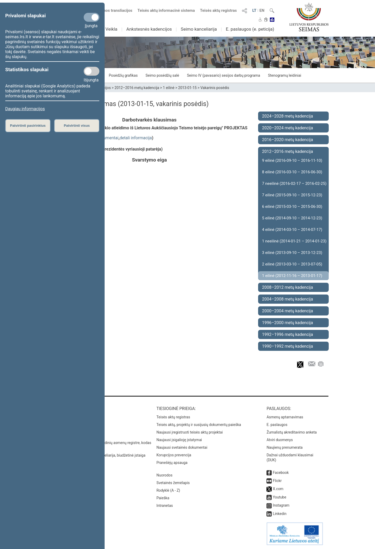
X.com (278, 489)
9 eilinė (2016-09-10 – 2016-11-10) (292, 160)
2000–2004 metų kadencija (287, 310)
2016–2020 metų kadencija (287, 139)
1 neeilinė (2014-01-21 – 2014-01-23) (294, 241)
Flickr (277, 481)
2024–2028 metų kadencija (287, 116)
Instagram (281, 505)
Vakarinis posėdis (214, 88)
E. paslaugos (276, 425)
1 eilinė (168, 88)
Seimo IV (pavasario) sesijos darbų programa (223, 75)
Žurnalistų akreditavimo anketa (291, 432)
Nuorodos (164, 475)
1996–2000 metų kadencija (287, 322)
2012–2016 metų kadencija (137, 88)
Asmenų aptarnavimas (284, 417)
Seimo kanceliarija (199, 29)
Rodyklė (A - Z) (168, 490)
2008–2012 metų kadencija (287, 287)
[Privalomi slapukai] (91, 17)
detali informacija (136, 137)
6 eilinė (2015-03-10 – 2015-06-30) (292, 206)
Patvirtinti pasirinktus (28, 125)
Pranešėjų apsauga (172, 463)
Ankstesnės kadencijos (149, 29)
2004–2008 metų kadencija (287, 299)
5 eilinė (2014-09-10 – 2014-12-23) (292, 218)
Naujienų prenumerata (284, 447)
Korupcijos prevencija (173, 455)
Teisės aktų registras (218, 10)
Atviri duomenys (279, 440)
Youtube (279, 497)
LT (254, 10)
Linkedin (279, 514)
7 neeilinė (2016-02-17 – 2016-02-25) (294, 183)
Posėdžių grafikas (123, 75)
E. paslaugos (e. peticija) (250, 29)
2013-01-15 (187, 88)
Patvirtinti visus (77, 125)
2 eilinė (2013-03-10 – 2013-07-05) (292, 264)
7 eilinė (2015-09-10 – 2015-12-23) (292, 195)
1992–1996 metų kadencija (287, 334)
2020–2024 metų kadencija (287, 127)
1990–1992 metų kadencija (287, 346)
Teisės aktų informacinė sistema (166, 10)
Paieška (162, 498)
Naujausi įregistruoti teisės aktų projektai (189, 432)
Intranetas (164, 505)
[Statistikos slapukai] (91, 71)
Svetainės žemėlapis (173, 483)
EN (261, 10)
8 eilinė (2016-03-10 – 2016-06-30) (292, 172)
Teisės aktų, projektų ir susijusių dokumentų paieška (198, 425)
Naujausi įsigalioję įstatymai (179, 440)
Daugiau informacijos (25, 108)
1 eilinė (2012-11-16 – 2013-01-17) (292, 275)
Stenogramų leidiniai (284, 75)
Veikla (111, 29)
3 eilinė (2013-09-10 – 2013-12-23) (292, 252)
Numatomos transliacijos (107, 10)
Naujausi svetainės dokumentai (181, 447)
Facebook (281, 472)
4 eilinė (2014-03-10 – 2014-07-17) (292, 229)
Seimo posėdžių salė (162, 75)
